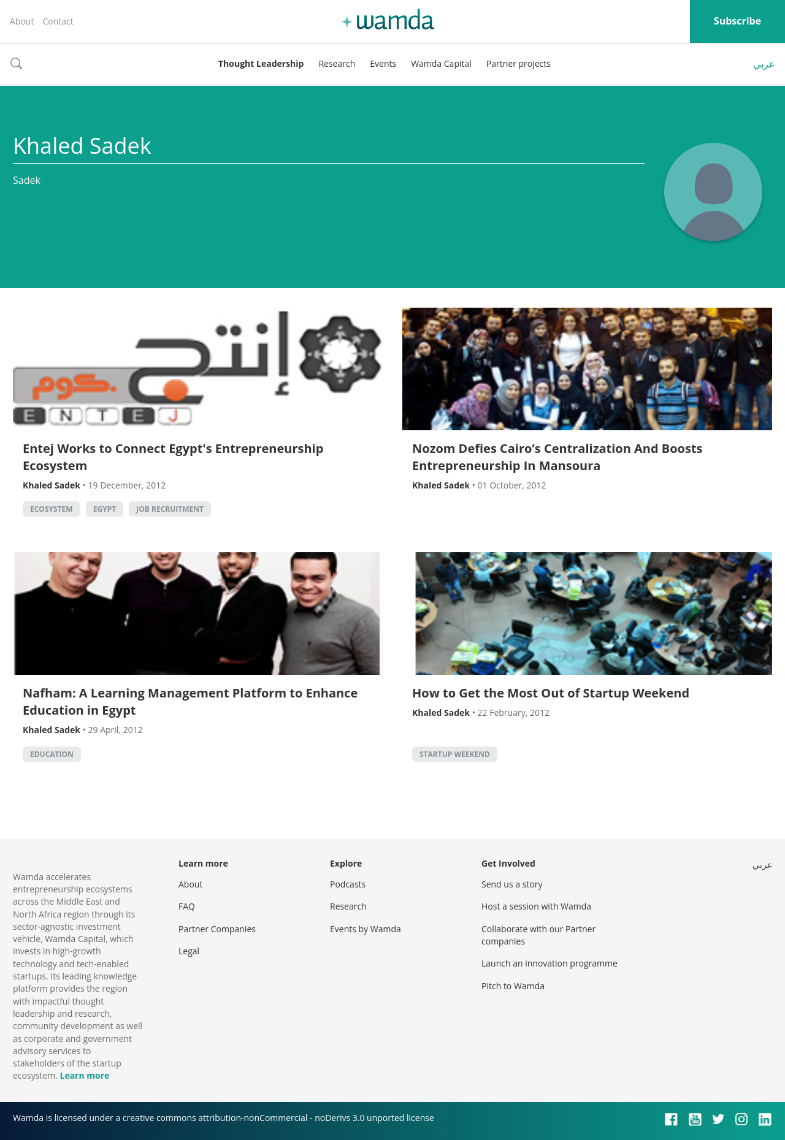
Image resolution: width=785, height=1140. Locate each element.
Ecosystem (51, 509)
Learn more (84, 1075)
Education (52, 754)
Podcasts (348, 884)
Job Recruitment (170, 509)
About (22, 21)
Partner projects (518, 63)
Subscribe (737, 21)
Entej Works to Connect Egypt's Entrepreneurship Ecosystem (173, 457)
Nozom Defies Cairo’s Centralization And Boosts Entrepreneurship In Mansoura (557, 457)
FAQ (186, 906)
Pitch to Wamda (513, 986)
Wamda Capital (441, 63)
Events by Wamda (365, 929)
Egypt (104, 509)
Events (383, 63)
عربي (764, 64)
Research (336, 63)
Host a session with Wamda (536, 906)
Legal (188, 951)
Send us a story (511, 884)
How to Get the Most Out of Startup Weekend (550, 693)
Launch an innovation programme (549, 963)
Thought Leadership (261, 63)
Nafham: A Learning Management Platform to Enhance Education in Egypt (190, 701)
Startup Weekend (454, 754)
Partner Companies (217, 929)
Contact (57, 21)
